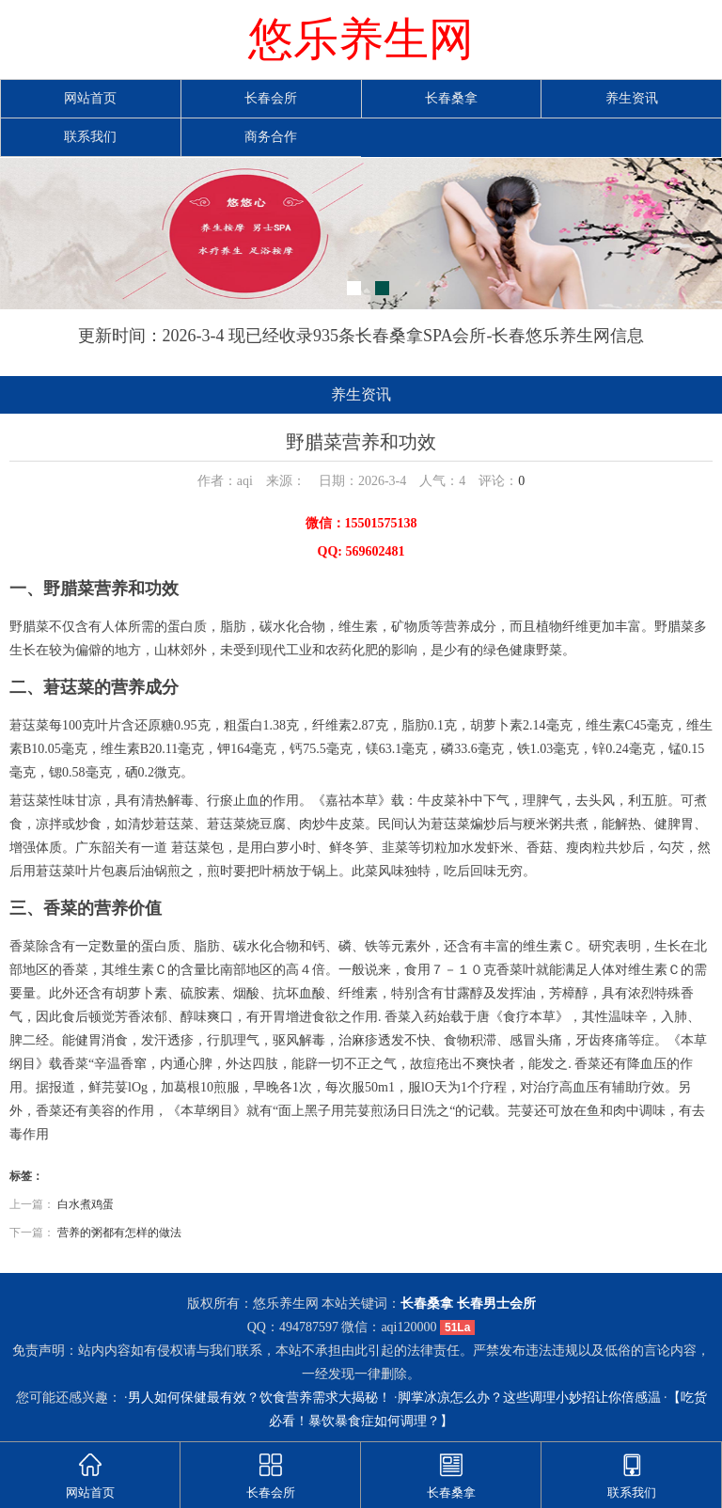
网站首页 (90, 98)
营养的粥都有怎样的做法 (119, 1232)
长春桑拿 (451, 98)
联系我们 (90, 137)
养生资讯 (631, 98)
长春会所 (270, 98)
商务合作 (270, 137)
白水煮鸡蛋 (85, 1204)
